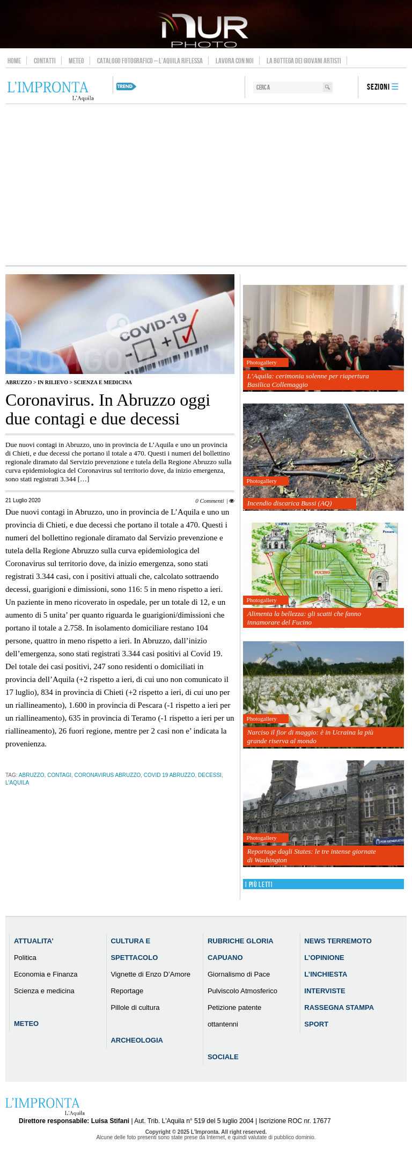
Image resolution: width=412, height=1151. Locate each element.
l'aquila (17, 783)
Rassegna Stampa (339, 1007)
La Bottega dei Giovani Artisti (304, 60)
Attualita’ (34, 941)
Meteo (76, 60)
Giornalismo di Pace (239, 974)
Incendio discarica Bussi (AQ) (289, 503)
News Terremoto (337, 941)
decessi (210, 775)
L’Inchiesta (325, 974)
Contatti (45, 60)
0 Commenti (209, 500)
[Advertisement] (206, 184)
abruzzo (32, 775)
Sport (316, 1024)
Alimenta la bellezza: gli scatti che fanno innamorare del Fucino (304, 618)
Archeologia (137, 1040)
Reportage (127, 991)
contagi (59, 775)
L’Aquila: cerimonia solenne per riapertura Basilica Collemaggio (308, 380)
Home (14, 60)
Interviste (324, 991)
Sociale (223, 1057)
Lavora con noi (235, 60)
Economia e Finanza (46, 974)
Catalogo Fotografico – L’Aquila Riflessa (150, 60)
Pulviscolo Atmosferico (242, 991)
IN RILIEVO (53, 382)
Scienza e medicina (103, 382)
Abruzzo (18, 382)
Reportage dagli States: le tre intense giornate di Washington (311, 855)
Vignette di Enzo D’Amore (150, 974)
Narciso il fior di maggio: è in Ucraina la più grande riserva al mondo (310, 736)
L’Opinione (324, 958)
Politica (25, 958)
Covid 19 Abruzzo (169, 775)
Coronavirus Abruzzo (108, 775)
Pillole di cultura (135, 1007)
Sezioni (378, 87)
